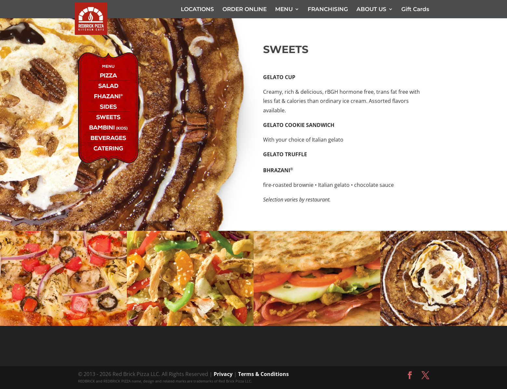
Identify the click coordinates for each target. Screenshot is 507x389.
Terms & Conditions (263, 374)
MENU (284, 9)
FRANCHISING (328, 9)
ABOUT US (371, 9)
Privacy (223, 374)
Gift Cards (415, 9)
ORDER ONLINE (244, 9)
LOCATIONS (197, 9)
